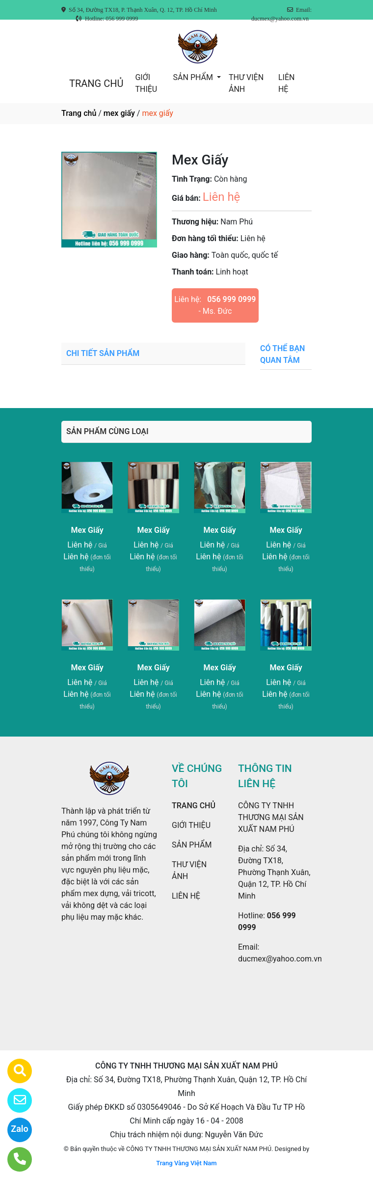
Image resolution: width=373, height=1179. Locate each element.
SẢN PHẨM (194, 77)
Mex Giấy (87, 530)
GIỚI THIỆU (146, 83)
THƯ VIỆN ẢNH (246, 83)
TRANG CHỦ (96, 83)
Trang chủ (78, 113)
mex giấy (119, 113)
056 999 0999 (231, 299)
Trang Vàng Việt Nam (186, 1163)
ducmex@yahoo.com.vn (280, 958)
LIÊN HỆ (286, 83)
